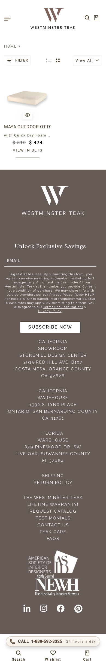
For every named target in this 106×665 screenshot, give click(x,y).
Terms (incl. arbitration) (63, 307)
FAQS (53, 538)
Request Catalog (53, 511)
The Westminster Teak (53, 497)
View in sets (28, 150)
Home (10, 46)
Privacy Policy (50, 311)
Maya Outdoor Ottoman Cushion (27, 126)
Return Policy (53, 482)
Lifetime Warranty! (53, 504)
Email (13, 260)
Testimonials (53, 518)
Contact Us (53, 524)
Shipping (53, 475)
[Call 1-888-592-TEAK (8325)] (53, 641)
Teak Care (53, 531)
